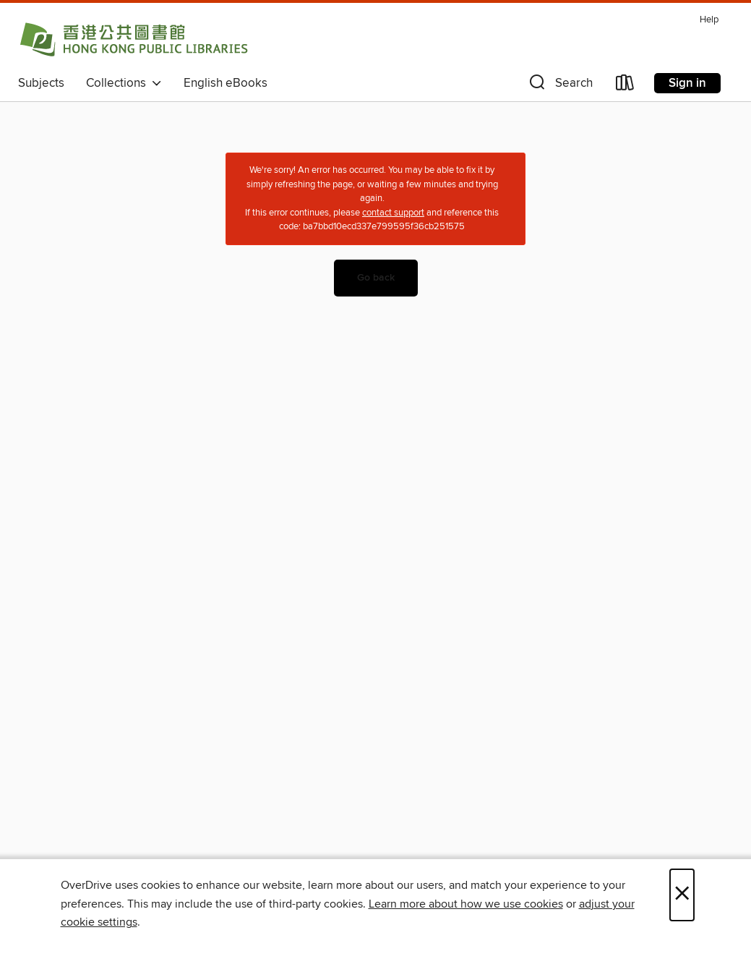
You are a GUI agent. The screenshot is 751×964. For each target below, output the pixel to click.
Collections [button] (124, 83)
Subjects (41, 83)
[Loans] (625, 86)
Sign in (687, 83)
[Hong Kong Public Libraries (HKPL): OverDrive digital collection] (133, 39)
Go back (376, 277)
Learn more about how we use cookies (466, 904)
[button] (559, 86)
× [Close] (682, 894)
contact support (393, 212)
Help (709, 19)
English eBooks (225, 83)
